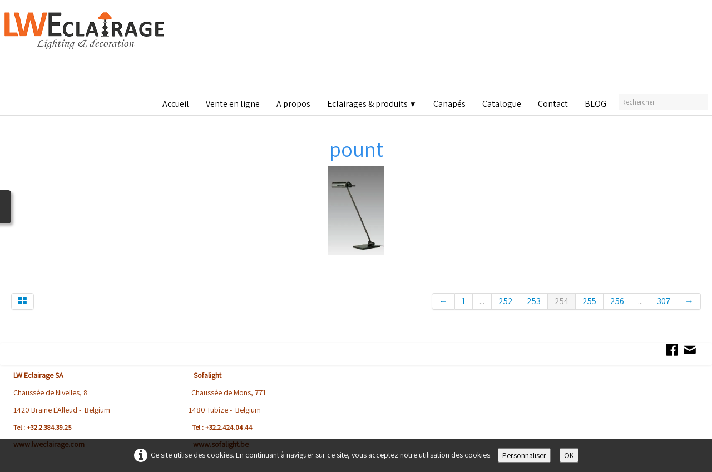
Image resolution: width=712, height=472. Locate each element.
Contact (553, 104)
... (481, 301)
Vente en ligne (233, 104)
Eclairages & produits (372, 104)
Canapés (449, 104)
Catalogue (501, 104)
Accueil (175, 104)
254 (561, 301)
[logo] (86, 49)
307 (664, 301)
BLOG (595, 104)
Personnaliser (524, 455)
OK (569, 455)
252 (505, 301)
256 (617, 301)
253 (534, 301)
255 (589, 301)
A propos (293, 104)
